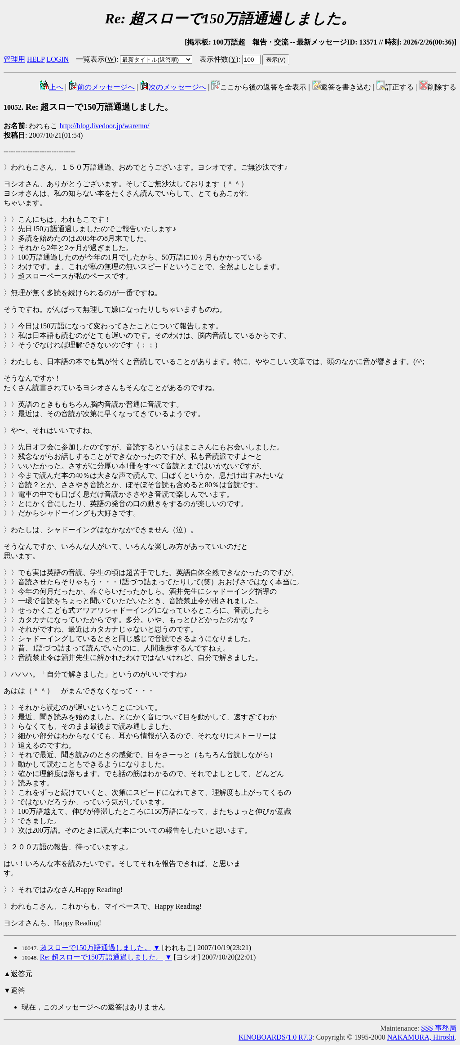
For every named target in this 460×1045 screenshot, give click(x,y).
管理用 (14, 59)
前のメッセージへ (101, 87)
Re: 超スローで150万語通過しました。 (88, 107)
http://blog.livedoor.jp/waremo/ (104, 126)
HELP (35, 59)
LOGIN (57, 59)
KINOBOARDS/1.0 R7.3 (275, 1037)
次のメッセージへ (173, 87)
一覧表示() (96, 59)
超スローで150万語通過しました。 (95, 947)
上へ (51, 87)
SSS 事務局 (438, 1028)
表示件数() (218, 59)
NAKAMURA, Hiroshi (421, 1037)
